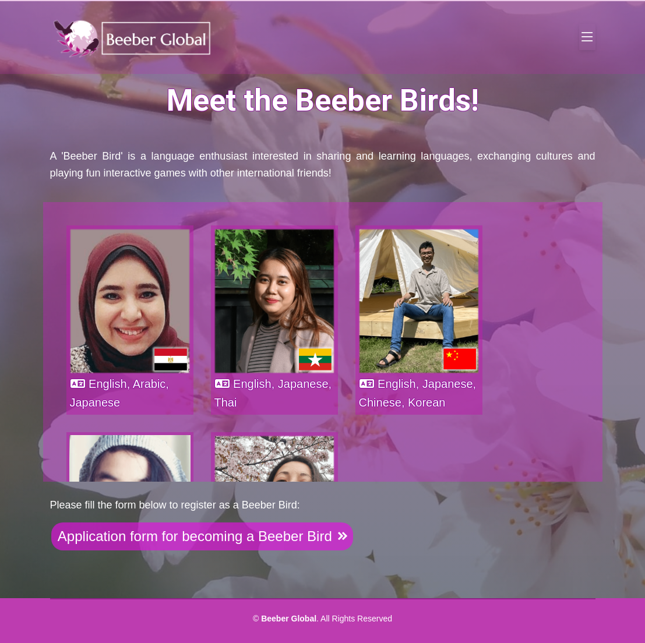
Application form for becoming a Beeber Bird (202, 536)
